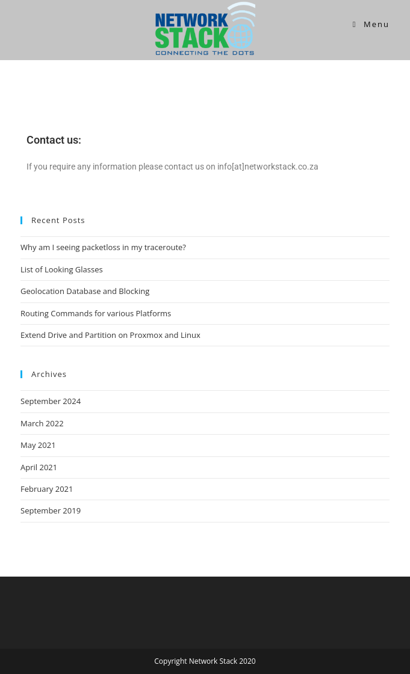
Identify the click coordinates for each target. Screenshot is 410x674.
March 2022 (42, 423)
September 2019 (50, 510)
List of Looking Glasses (61, 269)
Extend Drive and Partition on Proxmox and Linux (110, 334)
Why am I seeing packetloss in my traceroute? (103, 247)
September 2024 (50, 401)
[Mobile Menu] (371, 24)
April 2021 (38, 467)
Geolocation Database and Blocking (84, 291)
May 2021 (38, 445)
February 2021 (46, 488)
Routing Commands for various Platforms (95, 313)
